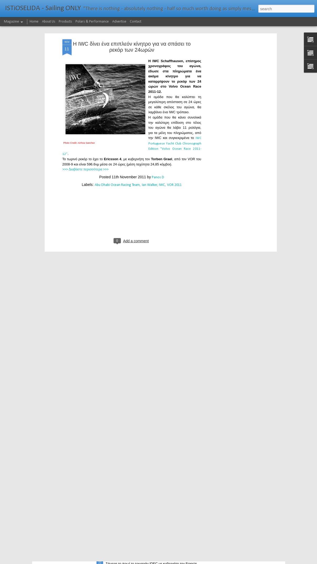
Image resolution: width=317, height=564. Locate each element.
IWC (162, 151)
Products (65, 22)
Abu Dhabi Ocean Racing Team (117, 151)
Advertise (119, 22)
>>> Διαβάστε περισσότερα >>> (85, 136)
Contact (135, 22)
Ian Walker (149, 151)
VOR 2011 (174, 151)
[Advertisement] (230, 87)
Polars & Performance (92, 22)
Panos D (158, 144)
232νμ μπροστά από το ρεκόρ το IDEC (142, 558)
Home (34, 22)
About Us (48, 22)
